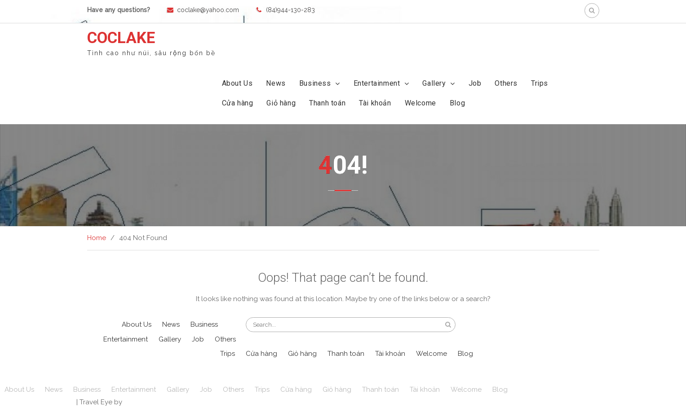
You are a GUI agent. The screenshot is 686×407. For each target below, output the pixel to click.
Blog (457, 103)
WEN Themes (145, 402)
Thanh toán (327, 103)
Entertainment (377, 83)
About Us (237, 83)
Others (506, 83)
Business (315, 83)
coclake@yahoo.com (208, 9)
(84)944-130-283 (290, 9)
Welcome (420, 103)
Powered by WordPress (37, 402)
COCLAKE (121, 38)
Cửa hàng (237, 103)
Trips (539, 83)
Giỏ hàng (281, 103)
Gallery (434, 83)
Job (475, 83)
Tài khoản (375, 103)
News (275, 83)
